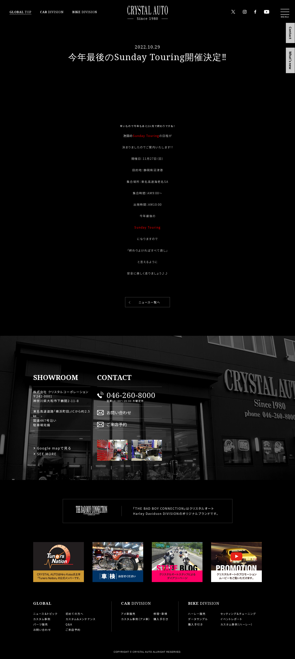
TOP (20, 12)
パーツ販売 (40, 624)
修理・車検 (160, 614)
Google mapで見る (54, 447)
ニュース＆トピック (45, 614)
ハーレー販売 (197, 614)
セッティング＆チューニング (238, 614)
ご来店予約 (117, 424)
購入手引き (161, 619)
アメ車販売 (128, 614)
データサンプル (198, 619)
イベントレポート (231, 619)
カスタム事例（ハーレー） (236, 624)
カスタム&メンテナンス (81, 619)
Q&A (69, 624)
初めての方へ (75, 614)
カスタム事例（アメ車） (135, 619)
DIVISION (52, 12)
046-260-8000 (131, 395)
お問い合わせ (119, 412)
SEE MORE (47, 453)
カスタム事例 (42, 619)
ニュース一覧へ (149, 302)
